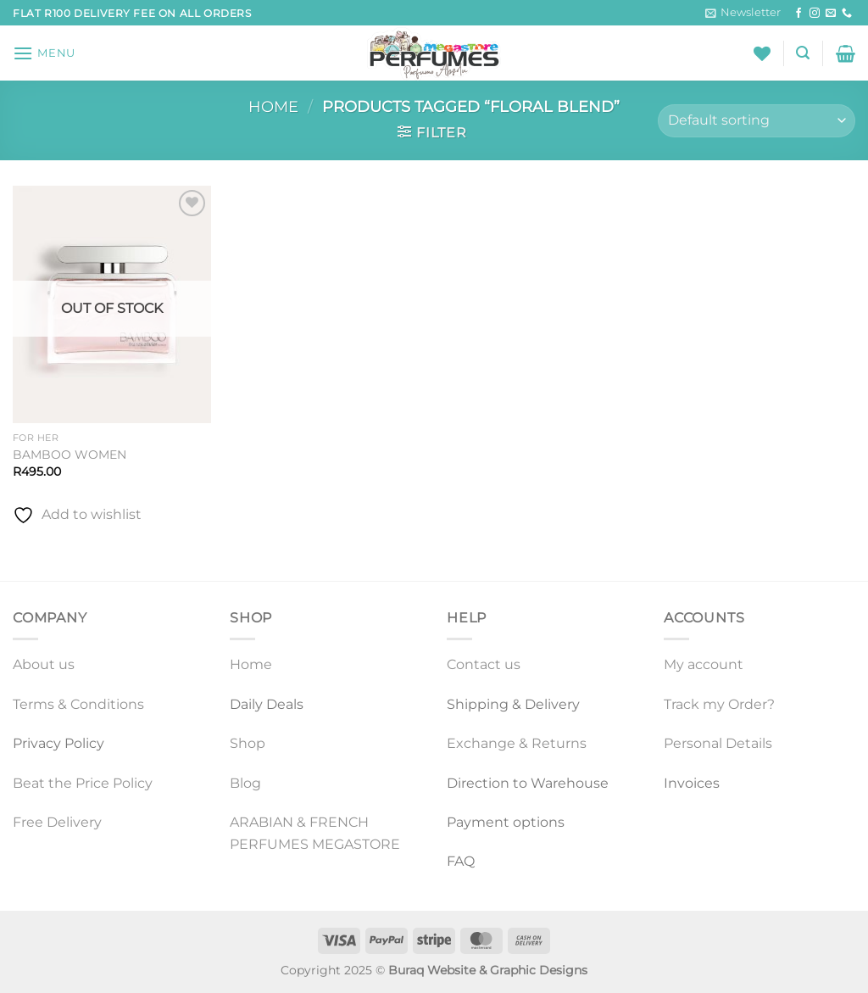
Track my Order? (719, 704)
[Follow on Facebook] (798, 14)
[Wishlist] (762, 53)
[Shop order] (756, 120)
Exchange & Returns (517, 743)
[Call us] (847, 14)
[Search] (803, 53)
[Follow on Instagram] (815, 14)
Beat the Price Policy (83, 783)
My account (703, 664)
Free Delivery (57, 822)
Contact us (483, 664)
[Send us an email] (831, 14)
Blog (245, 783)
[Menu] (44, 53)
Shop (247, 743)
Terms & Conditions (78, 704)
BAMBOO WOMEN (69, 454)
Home (273, 106)
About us (44, 664)
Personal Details (718, 743)
